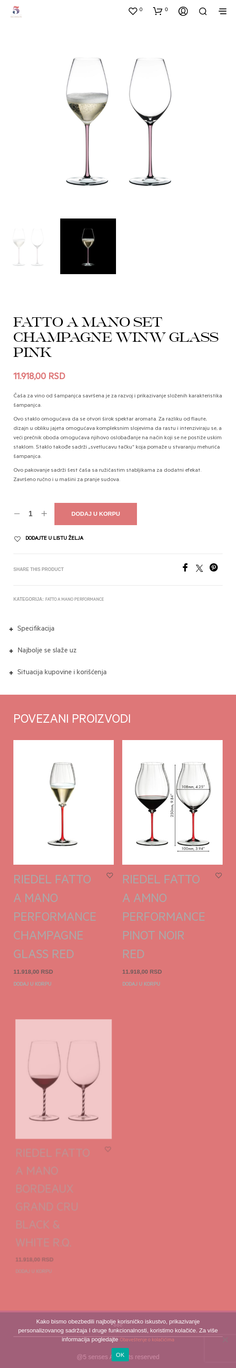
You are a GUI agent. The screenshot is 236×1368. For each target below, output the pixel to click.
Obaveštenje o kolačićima (147, 1341)
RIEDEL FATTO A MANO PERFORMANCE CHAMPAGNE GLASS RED (54, 918)
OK (120, 1355)
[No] (224, 1339)
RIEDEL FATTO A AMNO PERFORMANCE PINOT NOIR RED (164, 916)
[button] (135, 10)
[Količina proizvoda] (31, 514)
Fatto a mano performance (74, 599)
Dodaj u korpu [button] (32, 985)
